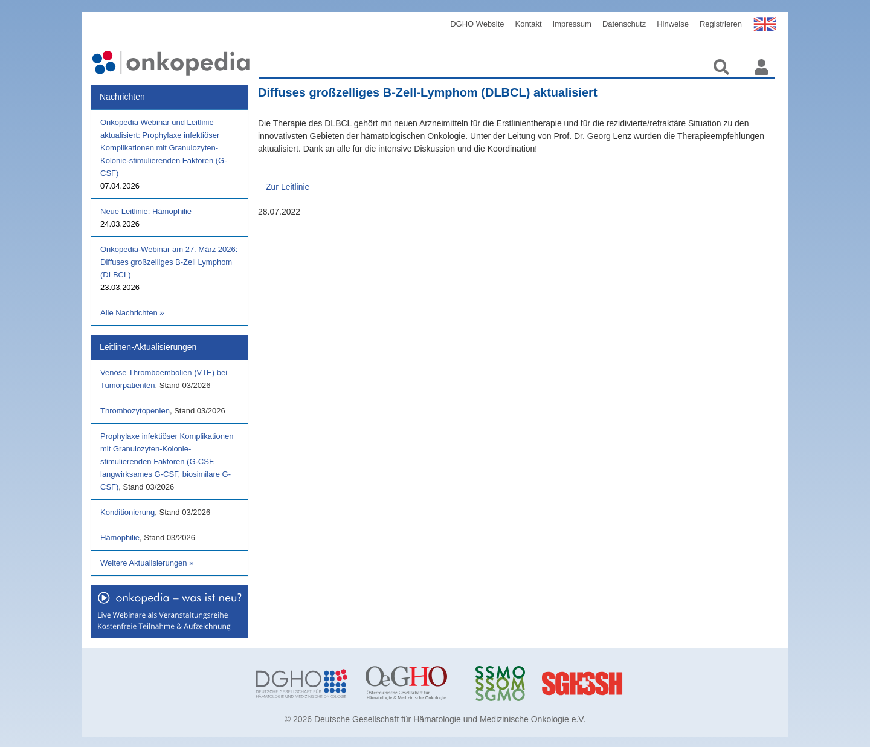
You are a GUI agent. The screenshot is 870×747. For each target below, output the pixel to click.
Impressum (572, 23)
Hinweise (673, 23)
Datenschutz (624, 23)
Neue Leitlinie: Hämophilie (146, 211)
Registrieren (721, 23)
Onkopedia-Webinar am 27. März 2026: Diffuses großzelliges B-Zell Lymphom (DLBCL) (168, 262)
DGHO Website (477, 23)
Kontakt (528, 23)
